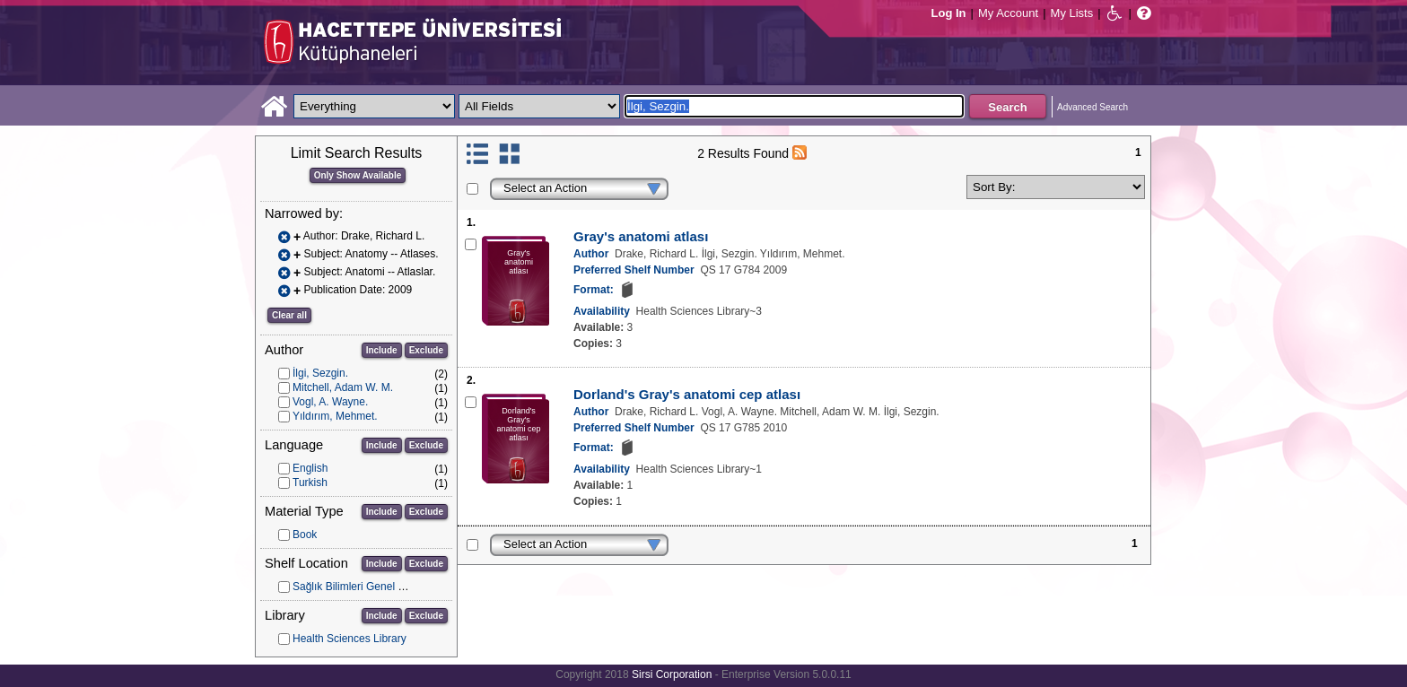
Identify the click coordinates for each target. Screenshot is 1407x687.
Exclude (426, 350)
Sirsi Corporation (672, 674)
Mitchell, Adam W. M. (343, 387)
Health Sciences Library (349, 638)
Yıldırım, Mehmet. (335, 416)
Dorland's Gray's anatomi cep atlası (686, 394)
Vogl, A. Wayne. (330, 402)
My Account (1008, 13)
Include (382, 350)
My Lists (1072, 13)
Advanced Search (1092, 107)
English (310, 468)
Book (305, 534)
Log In (948, 13)
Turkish (310, 482)
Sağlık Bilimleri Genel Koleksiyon (371, 586)
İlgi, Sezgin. (320, 373)
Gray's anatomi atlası (640, 236)
